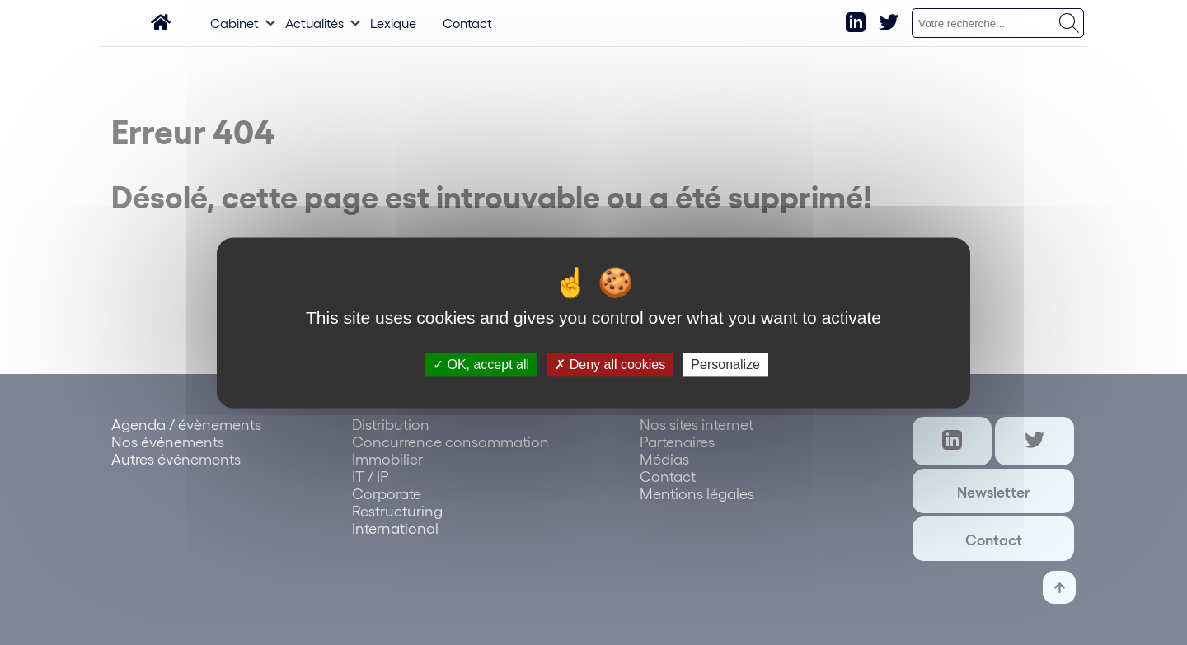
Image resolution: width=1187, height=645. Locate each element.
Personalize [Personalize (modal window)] (725, 365)
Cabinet (234, 22)
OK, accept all (481, 365)
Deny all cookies (610, 365)
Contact (467, 22)
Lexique (393, 22)
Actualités (314, 22)
